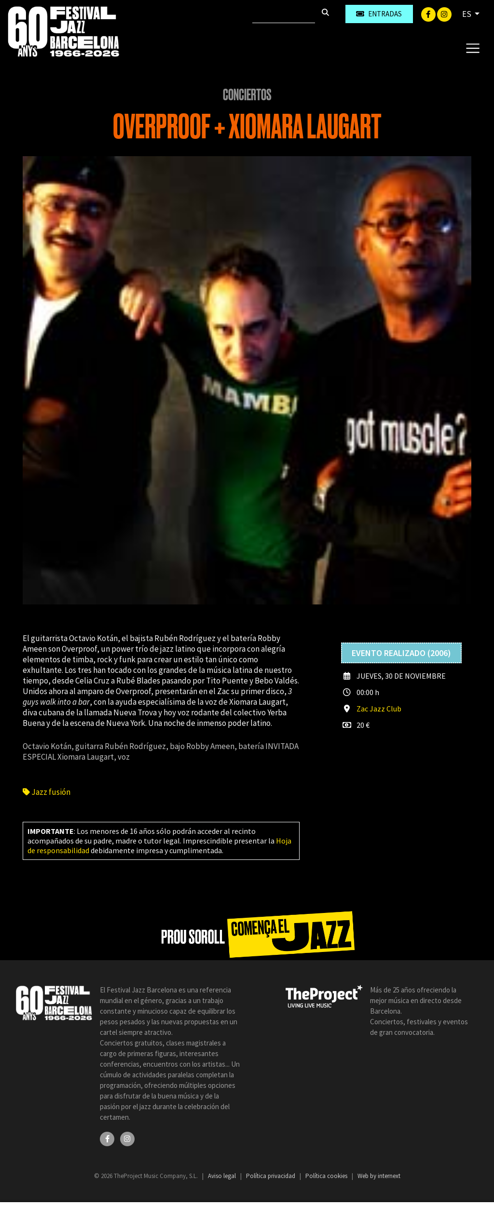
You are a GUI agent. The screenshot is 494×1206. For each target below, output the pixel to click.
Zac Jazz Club (379, 708)
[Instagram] (444, 13)
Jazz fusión (46, 792)
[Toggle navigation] (472, 48)
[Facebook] (429, 13)
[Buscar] (283, 14)
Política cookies (327, 1176)
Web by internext (378, 1176)
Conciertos (247, 95)
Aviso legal (222, 1176)
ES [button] (467, 14)
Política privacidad (271, 1176)
